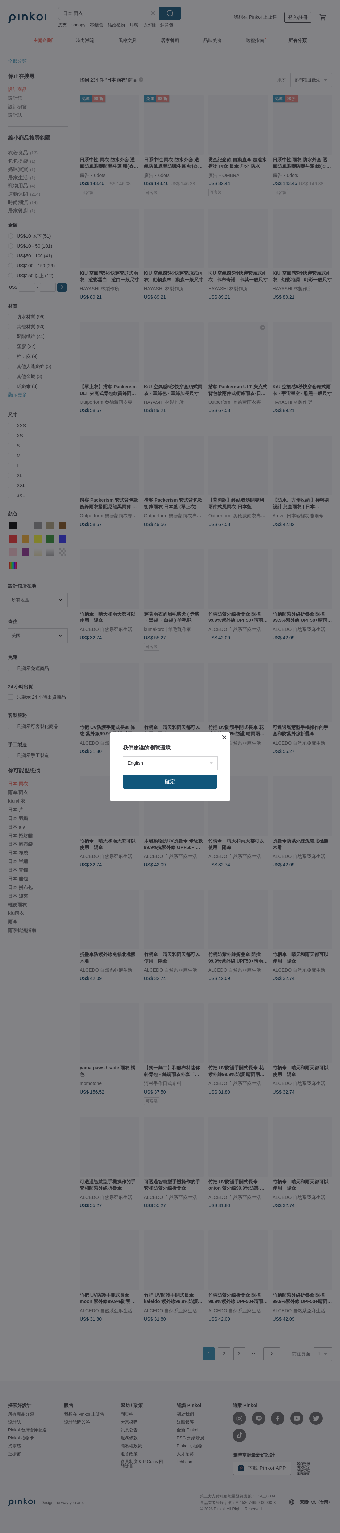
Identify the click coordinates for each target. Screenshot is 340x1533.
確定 (170, 781)
